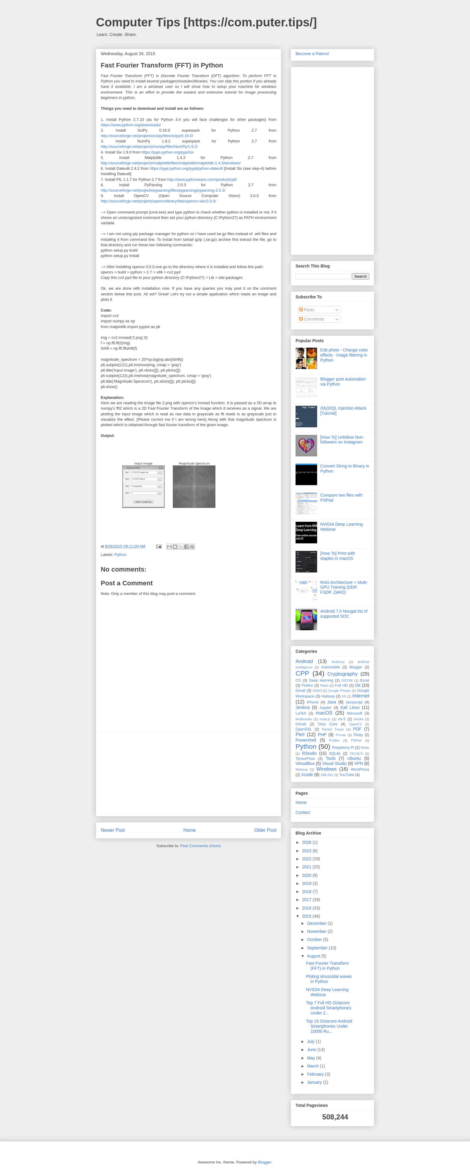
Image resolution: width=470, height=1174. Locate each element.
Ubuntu (354, 758)
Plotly (358, 735)
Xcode (307, 774)
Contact (303, 812)
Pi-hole (341, 735)
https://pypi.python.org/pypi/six (167, 152)
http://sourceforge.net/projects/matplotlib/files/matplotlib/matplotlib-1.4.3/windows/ (171, 163)
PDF (357, 729)
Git (357, 685)
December (317, 923)
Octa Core (327, 724)
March (313, 1066)
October (315, 939)
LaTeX (301, 713)
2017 (307, 899)
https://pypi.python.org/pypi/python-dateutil (186, 168)
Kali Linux (350, 707)
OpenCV (355, 724)
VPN (358, 763)
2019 (307, 883)
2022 (307, 858)
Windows (326, 769)
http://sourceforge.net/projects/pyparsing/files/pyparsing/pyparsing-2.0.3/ (163, 190)
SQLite (335, 753)
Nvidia (358, 719)
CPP (302, 673)
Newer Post (113, 830)
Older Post (265, 830)
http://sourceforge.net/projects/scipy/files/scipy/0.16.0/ (147, 135)
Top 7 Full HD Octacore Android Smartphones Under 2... (328, 1007)
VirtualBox (305, 763)
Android (304, 661)
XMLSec (327, 775)
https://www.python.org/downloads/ (131, 125)
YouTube (346, 775)
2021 (307, 867)
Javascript (354, 702)
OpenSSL (304, 729)
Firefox (307, 685)
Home (189, 830)
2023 (307, 850)
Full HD (341, 685)
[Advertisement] (189, 773)
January (315, 1082)
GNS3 (317, 690)
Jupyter (325, 708)
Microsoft (354, 713)
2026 (307, 842)
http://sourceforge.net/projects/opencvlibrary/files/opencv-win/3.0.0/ (158, 201)
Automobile (330, 667)
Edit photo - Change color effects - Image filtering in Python (344, 355)
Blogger (355, 667)
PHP (322, 734)
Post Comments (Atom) (200, 846)
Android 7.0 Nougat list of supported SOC (343, 614)
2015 (307, 916)
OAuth (301, 724)
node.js (325, 719)
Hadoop (328, 696)
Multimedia (304, 719)
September (318, 947)
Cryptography (343, 674)
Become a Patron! (312, 53)
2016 (307, 908)
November (317, 931)
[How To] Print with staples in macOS (337, 556)
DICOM (346, 680)
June (312, 1049)
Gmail (300, 691)
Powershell (306, 740)
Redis (365, 747)
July (311, 1041)
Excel (364, 680)
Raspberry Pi (343, 747)
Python (120, 554)
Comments (311, 319)
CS (298, 680)
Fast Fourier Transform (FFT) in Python (327, 966)
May (311, 1058)
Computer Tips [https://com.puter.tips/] (206, 22)
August (314, 956)
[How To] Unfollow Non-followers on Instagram (342, 440)
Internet (360, 696)
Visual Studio (334, 763)
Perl (300, 734)
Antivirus (338, 662)
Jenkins (303, 707)
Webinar (302, 769)
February (316, 1074)
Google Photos (339, 690)
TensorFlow (305, 759)
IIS (344, 696)
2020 (307, 875)
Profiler (334, 740)
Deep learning (321, 680)
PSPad (356, 740)
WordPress (360, 769)
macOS (324, 713)
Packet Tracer (333, 729)
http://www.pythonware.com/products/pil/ (202, 179)
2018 (307, 891)
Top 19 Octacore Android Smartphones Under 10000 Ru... (329, 1026)
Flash (324, 685)
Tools (331, 758)
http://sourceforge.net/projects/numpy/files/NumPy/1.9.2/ (149, 146)
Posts (306, 309)
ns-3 (342, 719)
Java (331, 702)
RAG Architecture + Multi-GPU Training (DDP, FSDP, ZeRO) (344, 587)
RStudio (309, 753)
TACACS (356, 753)
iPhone (313, 702)
